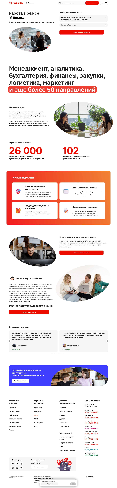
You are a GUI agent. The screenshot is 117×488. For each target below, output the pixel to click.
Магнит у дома (14, 411)
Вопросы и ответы (66, 443)
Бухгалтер (38, 407)
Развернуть (16, 349)
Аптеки (11, 430)
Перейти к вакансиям (20, 381)
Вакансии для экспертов (69, 253)
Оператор (37, 411)
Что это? (49, 484)
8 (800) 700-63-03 (91, 412)
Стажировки (38, 422)
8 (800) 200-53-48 (91, 423)
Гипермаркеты (14, 422)
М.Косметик (13, 415)
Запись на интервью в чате (66, 438)
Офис (36, 415)
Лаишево (20, 17)
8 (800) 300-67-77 (91, 434)
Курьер (62, 415)
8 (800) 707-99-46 (91, 439)
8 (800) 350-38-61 (91, 455)
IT (36, 426)
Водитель (62, 407)
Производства (64, 426)
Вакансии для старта (18, 312)
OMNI (36, 419)
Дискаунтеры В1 (15, 426)
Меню (104, 3)
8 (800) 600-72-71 (91, 450)
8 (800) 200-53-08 (91, 418)
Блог (61, 446)
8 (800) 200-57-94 (91, 444)
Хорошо (67, 484)
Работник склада (65, 411)
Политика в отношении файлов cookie (42, 476)
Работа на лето (65, 433)
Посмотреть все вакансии (69, 32)
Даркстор (62, 419)
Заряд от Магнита (15, 419)
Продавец (12, 407)
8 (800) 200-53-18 (91, 428)
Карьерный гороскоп (67, 450)
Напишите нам (39, 467)
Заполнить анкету (92, 3)
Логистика (63, 422)
